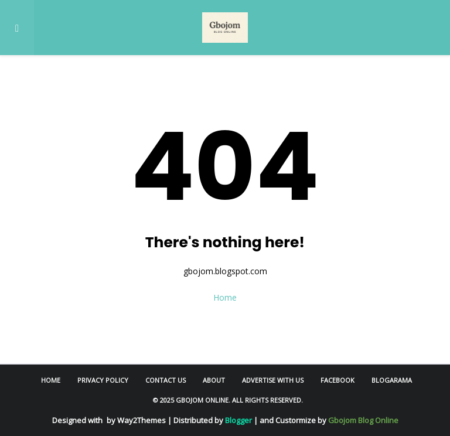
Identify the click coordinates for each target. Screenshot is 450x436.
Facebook (337, 380)
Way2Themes (141, 420)
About (214, 380)
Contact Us (165, 380)
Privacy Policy (102, 380)
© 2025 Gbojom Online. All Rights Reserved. (228, 400)
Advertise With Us (273, 380)
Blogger (238, 420)
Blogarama (391, 380)
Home (225, 297)
